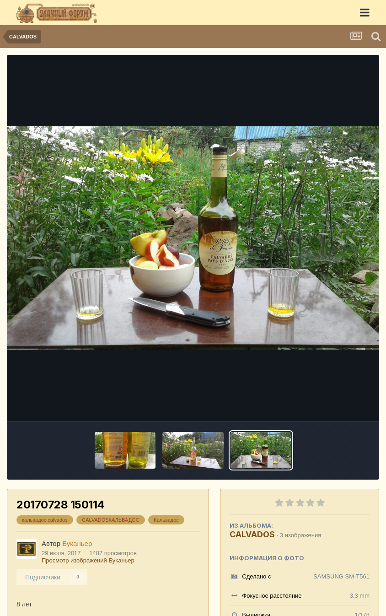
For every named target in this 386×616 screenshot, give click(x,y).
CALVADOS (252, 534)
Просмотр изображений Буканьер (88, 560)
